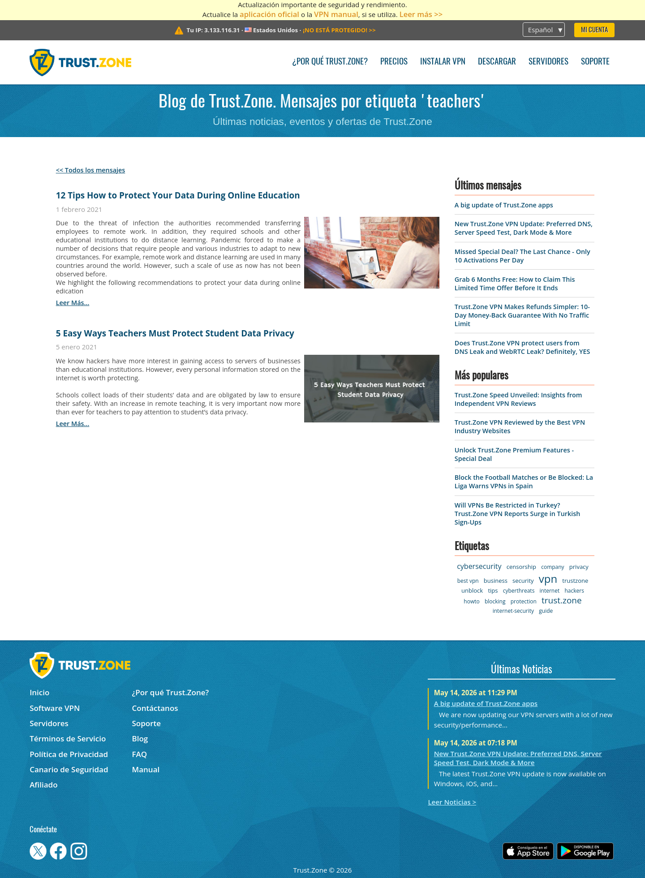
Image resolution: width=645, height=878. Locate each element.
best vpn (468, 581)
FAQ (139, 754)
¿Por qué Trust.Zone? (330, 62)
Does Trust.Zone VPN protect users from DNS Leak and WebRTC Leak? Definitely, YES (522, 347)
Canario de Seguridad (69, 769)
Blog (140, 738)
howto (471, 601)
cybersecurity (479, 566)
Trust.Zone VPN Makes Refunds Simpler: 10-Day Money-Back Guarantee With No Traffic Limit (522, 315)
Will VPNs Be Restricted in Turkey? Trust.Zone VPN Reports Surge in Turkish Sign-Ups (517, 513)
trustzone (575, 581)
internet (550, 590)
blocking (495, 601)
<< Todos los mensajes (90, 170)
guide (546, 611)
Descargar (497, 62)
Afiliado (43, 784)
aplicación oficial (269, 14)
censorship (521, 567)
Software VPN (55, 708)
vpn (548, 578)
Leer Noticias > (452, 801)
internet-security (513, 611)
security (522, 581)
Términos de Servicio (68, 738)
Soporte (595, 62)
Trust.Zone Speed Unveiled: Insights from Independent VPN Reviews (518, 399)
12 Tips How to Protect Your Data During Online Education (178, 195)
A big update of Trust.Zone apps (504, 205)
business (495, 581)
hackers (574, 590)
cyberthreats (519, 590)
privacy (579, 567)
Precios (394, 62)
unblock (472, 590)
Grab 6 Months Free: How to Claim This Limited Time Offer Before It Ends (515, 283)
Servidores (548, 62)
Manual (146, 769)
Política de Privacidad (69, 754)
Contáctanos (155, 708)
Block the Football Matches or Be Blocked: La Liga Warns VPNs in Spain (524, 481)
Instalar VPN (442, 62)
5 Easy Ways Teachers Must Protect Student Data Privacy (175, 333)
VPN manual (336, 14)
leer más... (73, 302)
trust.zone (562, 600)
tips (493, 590)
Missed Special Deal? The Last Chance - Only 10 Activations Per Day (522, 255)
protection (524, 601)
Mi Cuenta (594, 30)
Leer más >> (421, 14)
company (552, 567)
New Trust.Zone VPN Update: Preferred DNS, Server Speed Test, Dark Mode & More (524, 228)
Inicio (39, 692)
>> (339, 30)
